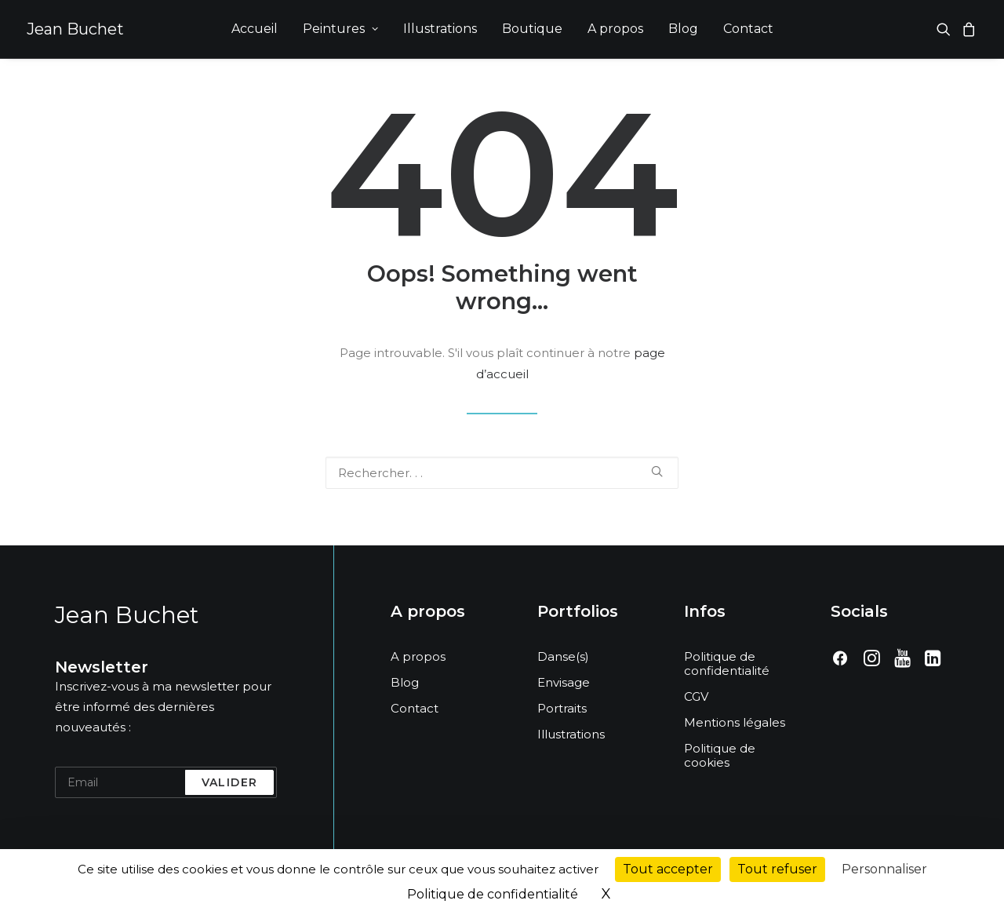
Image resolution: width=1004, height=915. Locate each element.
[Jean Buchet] (75, 29)
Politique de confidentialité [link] (492, 894)
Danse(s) (563, 656)
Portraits (562, 708)
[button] (946, 29)
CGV (696, 696)
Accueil (254, 28)
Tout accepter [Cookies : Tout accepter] (668, 869)
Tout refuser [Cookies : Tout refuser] (777, 869)
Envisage (563, 682)
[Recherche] (502, 473)
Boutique (532, 28)
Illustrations (440, 28)
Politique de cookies (719, 755)
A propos (615, 28)
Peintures (340, 28)
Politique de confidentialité (726, 663)
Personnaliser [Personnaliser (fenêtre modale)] (884, 869)
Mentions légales (734, 722)
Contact (748, 28)
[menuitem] (254, 29)
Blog (683, 28)
